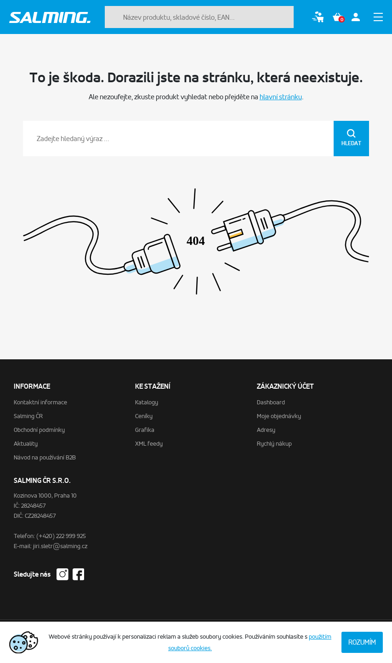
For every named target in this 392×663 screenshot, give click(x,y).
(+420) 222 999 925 (61, 536)
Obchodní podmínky (39, 430)
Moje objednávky (279, 416)
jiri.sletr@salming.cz (60, 546)
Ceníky (144, 416)
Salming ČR (28, 416)
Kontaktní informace (40, 402)
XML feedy (149, 444)
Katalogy (146, 402)
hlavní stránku (281, 96)
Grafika (144, 430)
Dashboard (271, 402)
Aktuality (26, 444)
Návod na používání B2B (45, 457)
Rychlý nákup (274, 444)
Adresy (266, 430)
